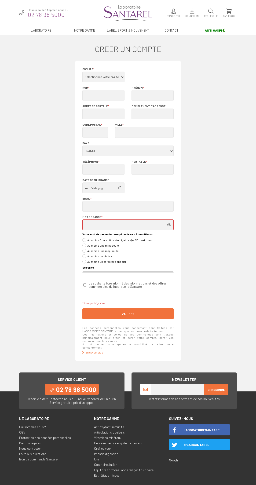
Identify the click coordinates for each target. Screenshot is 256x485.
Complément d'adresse (148, 106)
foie (96, 459)
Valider (128, 314)
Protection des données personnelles (45, 438)
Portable (139, 161)
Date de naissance (95, 180)
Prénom (138, 87)
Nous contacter (30, 448)
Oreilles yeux (102, 448)
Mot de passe (92, 216)
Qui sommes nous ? (32, 427)
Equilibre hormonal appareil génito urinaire (124, 470)
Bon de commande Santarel (38, 459)
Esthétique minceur (107, 475)
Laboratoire (41, 30)
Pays (85, 143)
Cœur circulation (105, 465)
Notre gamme (84, 30)
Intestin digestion (106, 454)
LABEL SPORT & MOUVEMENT (128, 30)
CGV (22, 432)
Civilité (88, 69)
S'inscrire (216, 390)
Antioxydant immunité (109, 427)
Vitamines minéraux (107, 438)
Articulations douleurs (109, 432)
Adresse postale (95, 106)
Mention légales (30, 443)
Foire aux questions (32, 454)
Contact (172, 30)
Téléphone (90, 161)
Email (86, 198)
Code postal (92, 124)
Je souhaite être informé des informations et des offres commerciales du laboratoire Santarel (128, 285)
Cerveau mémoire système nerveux (118, 443)
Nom (85, 87)
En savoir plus (92, 352)
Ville (119, 124)
